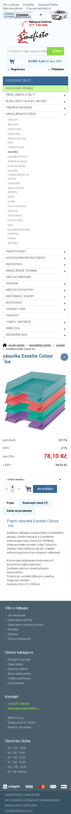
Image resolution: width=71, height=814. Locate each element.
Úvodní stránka (16, 345)
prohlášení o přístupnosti (24, 799)
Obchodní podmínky (20, 620)
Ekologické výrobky (19, 659)
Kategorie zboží (36, 80)
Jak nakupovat (16, 615)
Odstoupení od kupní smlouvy (25, 624)
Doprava (13, 634)
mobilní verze (29, 805)
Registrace (18, 69)
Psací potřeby (16, 683)
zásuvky (60, 345)
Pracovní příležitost (38, 8)
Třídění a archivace (19, 678)
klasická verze (12, 805)
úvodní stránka (13, 794)
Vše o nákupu (11, 4)
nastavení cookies (50, 799)
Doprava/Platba (48, 4)
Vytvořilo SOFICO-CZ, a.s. (19, 810)
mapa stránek (32, 794)
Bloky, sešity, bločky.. (20, 673)
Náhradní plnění (13, 8)
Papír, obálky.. (16, 664)
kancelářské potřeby (40, 345)
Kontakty (28, 4)
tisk (7, 799)
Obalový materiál (18, 668)
